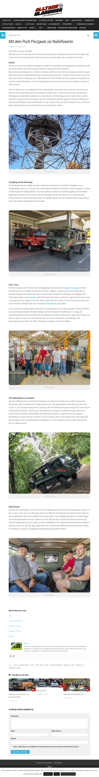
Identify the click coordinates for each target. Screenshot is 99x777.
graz (41, 665)
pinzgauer (66, 665)
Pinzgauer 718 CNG (16, 631)
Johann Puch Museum (17, 621)
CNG (32, 665)
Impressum (51, 28)
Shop (67, 20)
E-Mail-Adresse (56, 731)
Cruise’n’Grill (77, 20)
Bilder (18, 24)
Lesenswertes (54, 24)
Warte (18, 668)
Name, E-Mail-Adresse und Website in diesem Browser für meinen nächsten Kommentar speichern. (46, 746)
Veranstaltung (15, 35)
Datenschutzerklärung (67, 28)
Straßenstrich (8, 28)
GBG (10, 615)
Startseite (6, 20)
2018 (15, 665)
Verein (31, 28)
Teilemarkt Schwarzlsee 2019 (73, 694)
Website (13, 738)
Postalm (12, 636)
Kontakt (83, 28)
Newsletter (22, 28)
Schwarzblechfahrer (85, 24)
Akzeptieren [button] (48, 774)
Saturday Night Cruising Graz (25, 20)
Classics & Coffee (46, 20)
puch (72, 665)
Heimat (46, 665)
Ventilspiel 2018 (41, 690)
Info (40, 28)
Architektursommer (16, 626)
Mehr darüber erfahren (68, 774)
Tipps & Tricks (7, 24)
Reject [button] (56, 774)
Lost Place (29, 24)
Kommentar (15, 716)
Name (13, 731)
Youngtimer (67, 24)
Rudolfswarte (79, 665)
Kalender (59, 20)
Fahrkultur (89, 20)
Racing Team (41, 24)
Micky (12, 47)
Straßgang (12, 668)
